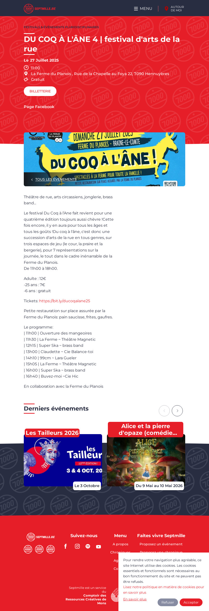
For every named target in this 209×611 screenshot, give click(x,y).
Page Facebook (39, 107)
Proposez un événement (161, 544)
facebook (68, 546)
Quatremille (28, 549)
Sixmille (50, 549)
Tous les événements (56, 179)
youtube (100, 546)
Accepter (191, 602)
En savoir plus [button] (135, 599)
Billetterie (40, 91)
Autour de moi (177, 8)
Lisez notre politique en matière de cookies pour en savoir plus (163, 589)
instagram (79, 546)
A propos (120, 544)
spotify (89, 546)
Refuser (167, 602)
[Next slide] (177, 410)
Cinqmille (39, 549)
